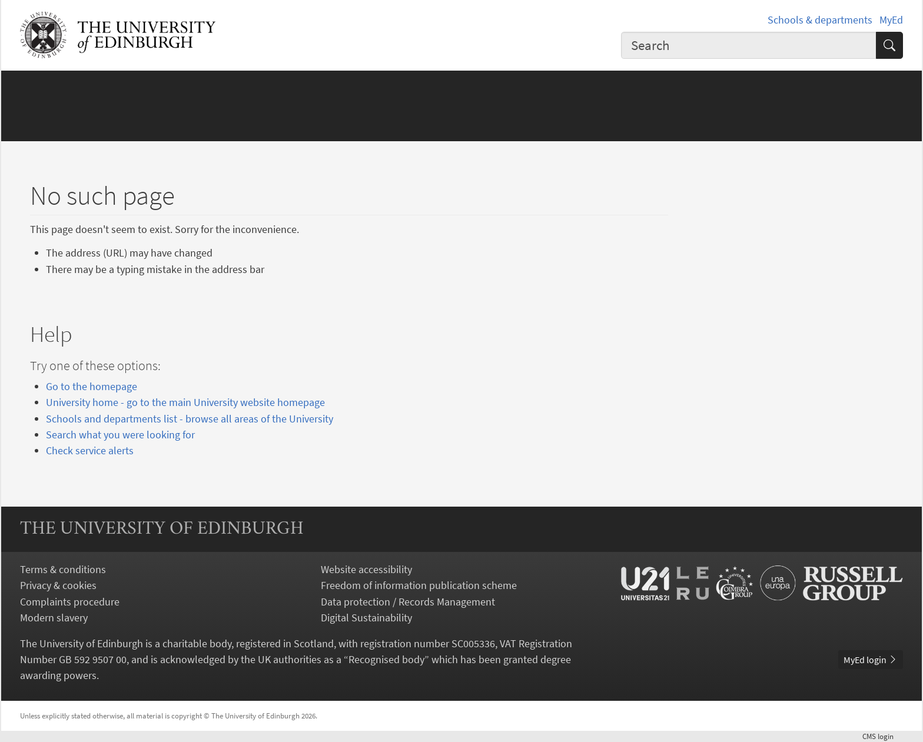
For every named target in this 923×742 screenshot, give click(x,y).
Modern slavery (54, 617)
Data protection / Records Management (408, 601)
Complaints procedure (69, 601)
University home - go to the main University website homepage (185, 402)
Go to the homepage (91, 386)
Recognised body (386, 659)
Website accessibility (366, 569)
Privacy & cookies (58, 585)
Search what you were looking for (120, 434)
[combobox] (748, 45)
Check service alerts (90, 450)
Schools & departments (820, 19)
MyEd (891, 19)
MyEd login (871, 660)
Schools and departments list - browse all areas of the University (189, 418)
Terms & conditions (63, 569)
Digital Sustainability (366, 617)
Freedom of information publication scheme (419, 585)
